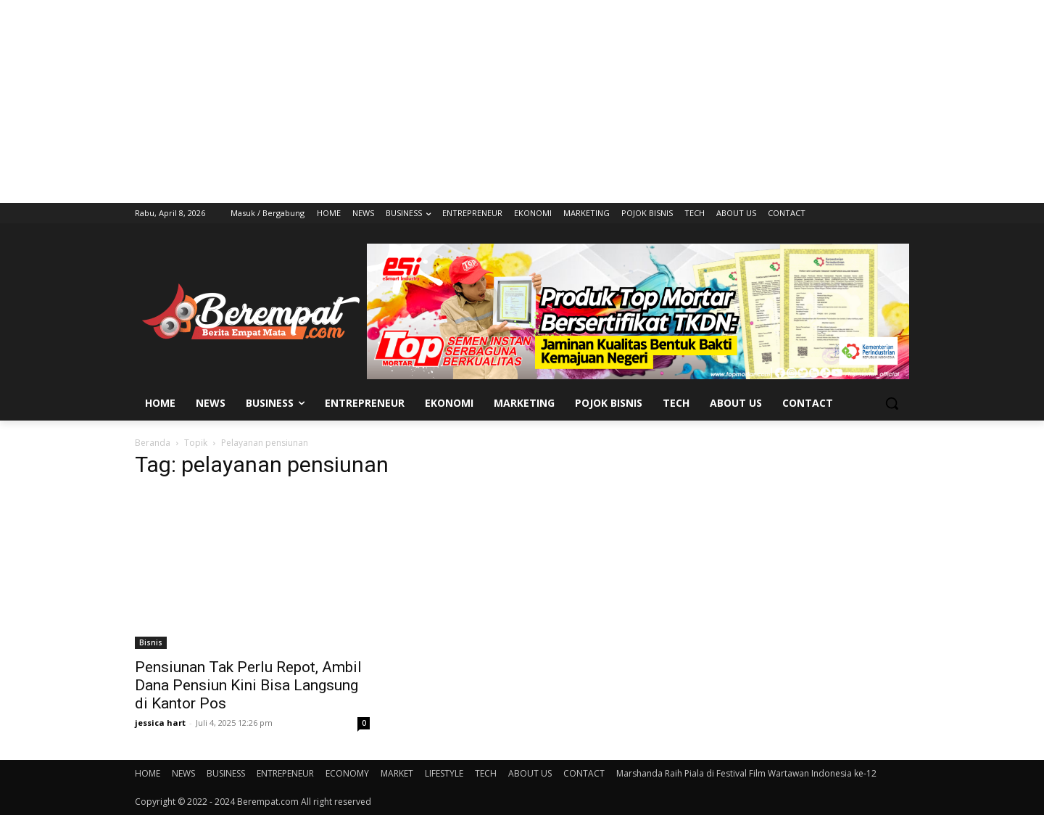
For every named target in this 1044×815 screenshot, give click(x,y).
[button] (891, 403)
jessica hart (160, 722)
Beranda (152, 443)
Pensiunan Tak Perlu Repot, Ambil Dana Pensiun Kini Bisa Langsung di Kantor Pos (248, 685)
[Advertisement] (522, 101)
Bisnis (150, 642)
